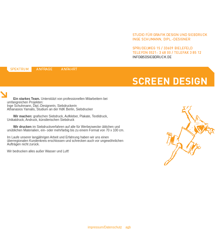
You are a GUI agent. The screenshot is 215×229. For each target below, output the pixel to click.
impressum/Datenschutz (105, 227)
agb (128, 227)
